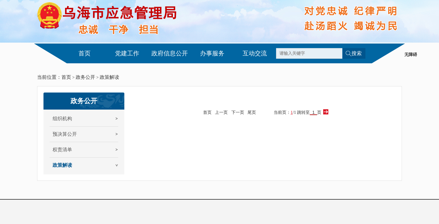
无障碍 (410, 55)
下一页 (237, 112)
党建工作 (127, 53)
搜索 (356, 53)
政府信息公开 (169, 53)
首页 (84, 53)
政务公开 (85, 77)
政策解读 (109, 77)
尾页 (251, 112)
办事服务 (212, 53)
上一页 (221, 112)
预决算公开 (65, 134)
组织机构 (62, 118)
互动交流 (255, 53)
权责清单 (62, 149)
